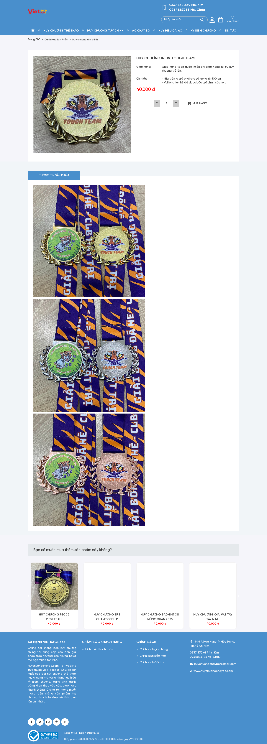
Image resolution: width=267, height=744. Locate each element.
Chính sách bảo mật (153, 655)
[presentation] (28, 596)
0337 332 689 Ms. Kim (186, 5)
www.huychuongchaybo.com (213, 671)
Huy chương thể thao (61, 30)
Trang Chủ (34, 39)
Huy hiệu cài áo (170, 30)
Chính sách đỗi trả (152, 662)
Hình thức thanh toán (99, 649)
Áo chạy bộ (141, 30)
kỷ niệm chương (203, 30)
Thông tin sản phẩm (54, 175)
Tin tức (230, 30)
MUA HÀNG (197, 103)
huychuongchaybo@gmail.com (215, 664)
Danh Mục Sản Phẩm (56, 40)
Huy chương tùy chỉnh (105, 30)
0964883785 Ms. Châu (187, 10)
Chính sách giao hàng (154, 649)
